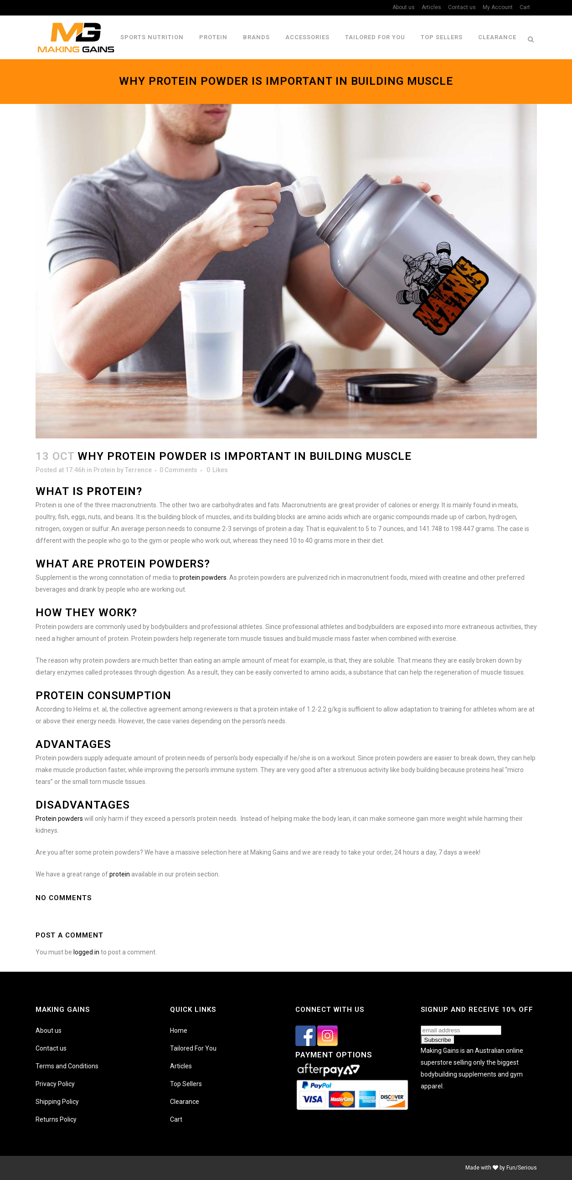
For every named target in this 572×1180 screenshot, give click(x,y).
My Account (498, 7)
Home (178, 1030)
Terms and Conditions (67, 1066)
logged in (86, 952)
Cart (525, 7)
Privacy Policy (55, 1083)
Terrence (138, 470)
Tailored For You (193, 1048)
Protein (104, 470)
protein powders (203, 577)
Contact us (462, 7)
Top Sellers (186, 1083)
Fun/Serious (521, 1168)
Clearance (184, 1101)
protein (119, 874)
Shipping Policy (57, 1101)
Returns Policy (56, 1119)
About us (403, 7)
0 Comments (178, 470)
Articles (431, 7)
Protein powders (59, 818)
